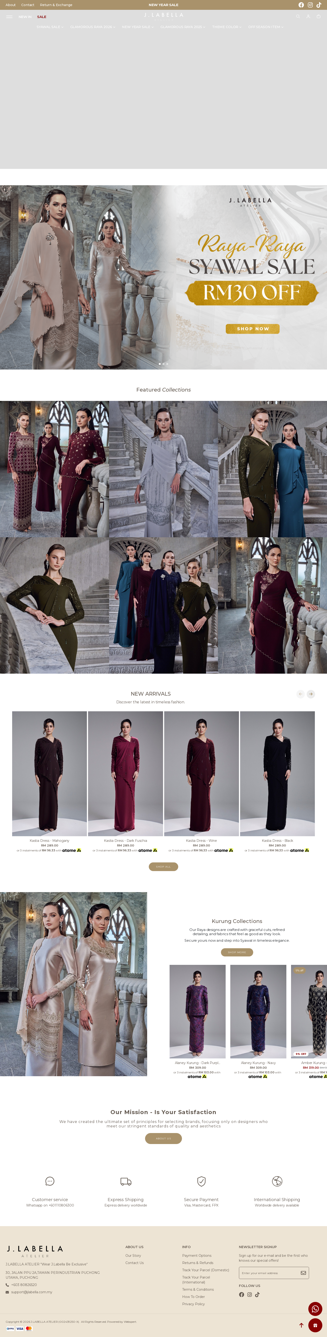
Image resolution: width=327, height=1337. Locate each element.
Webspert (130, 1321)
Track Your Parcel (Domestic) (205, 1270)
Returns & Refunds (197, 1263)
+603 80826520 (21, 1285)
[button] (160, 364)
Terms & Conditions (198, 1289)
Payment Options (196, 1255)
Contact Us (134, 1263)
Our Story (133, 1255)
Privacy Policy (193, 1304)
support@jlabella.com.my (29, 1292)
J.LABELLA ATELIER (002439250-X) (55, 1321)
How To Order (193, 1297)
